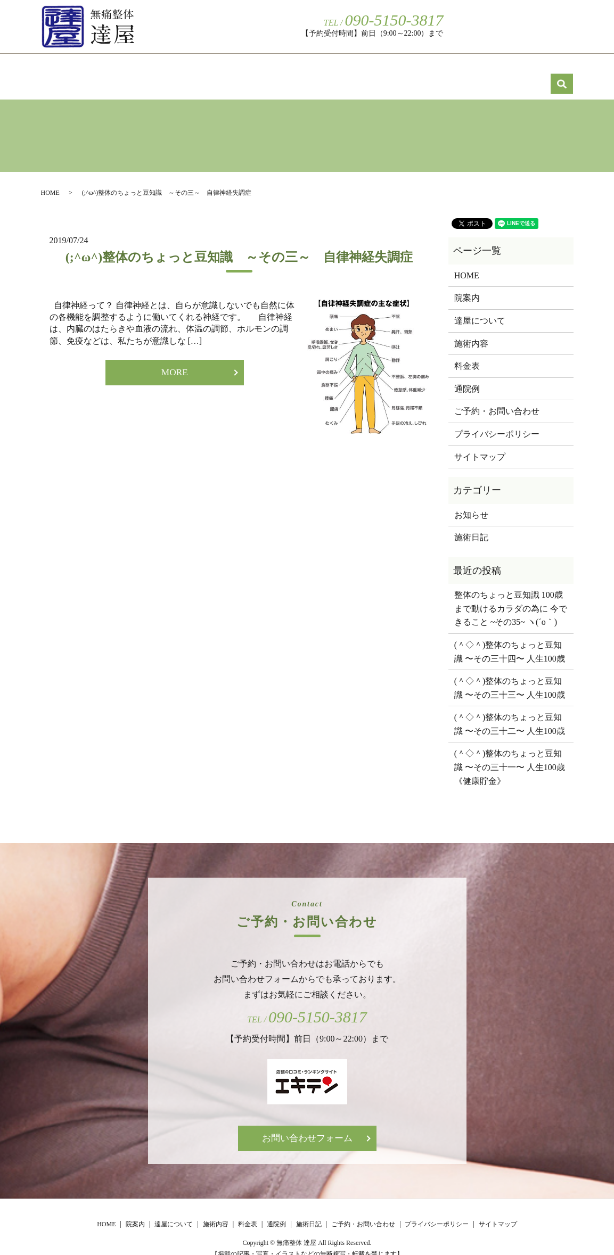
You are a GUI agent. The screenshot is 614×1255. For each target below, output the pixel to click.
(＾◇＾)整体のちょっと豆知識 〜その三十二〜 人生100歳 (509, 712)
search (562, 25)
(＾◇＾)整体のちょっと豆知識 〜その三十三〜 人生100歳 (509, 676)
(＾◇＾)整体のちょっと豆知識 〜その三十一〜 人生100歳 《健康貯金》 (511, 755)
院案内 (148, 69)
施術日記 (534, 69)
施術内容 (317, 69)
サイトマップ (479, 445)
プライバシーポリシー (496, 422)
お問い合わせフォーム (307, 1127)
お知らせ (471, 503)
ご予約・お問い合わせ (498, 26)
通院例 (460, 69)
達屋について (230, 69)
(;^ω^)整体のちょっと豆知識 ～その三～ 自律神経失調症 (239, 245)
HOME (78, 69)
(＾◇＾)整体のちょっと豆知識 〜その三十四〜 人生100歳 (509, 640)
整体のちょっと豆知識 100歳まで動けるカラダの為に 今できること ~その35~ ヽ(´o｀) (510, 597)
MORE (175, 361)
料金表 (391, 69)
